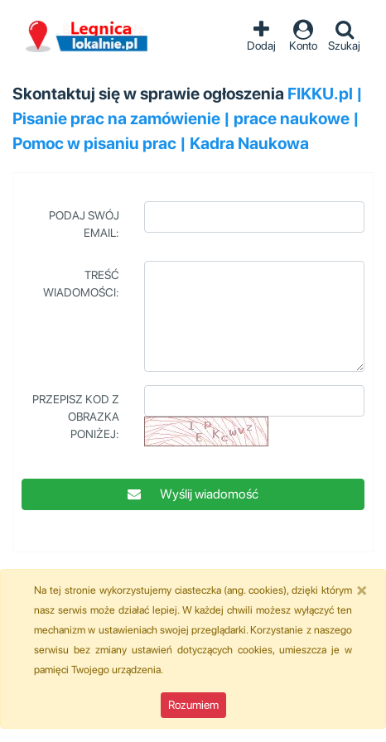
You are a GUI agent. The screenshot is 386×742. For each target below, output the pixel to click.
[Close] (362, 590)
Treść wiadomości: (81, 283)
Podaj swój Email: (84, 224)
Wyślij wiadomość (193, 494)
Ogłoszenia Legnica (87, 37)
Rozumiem (193, 704)
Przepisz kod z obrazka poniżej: (75, 417)
